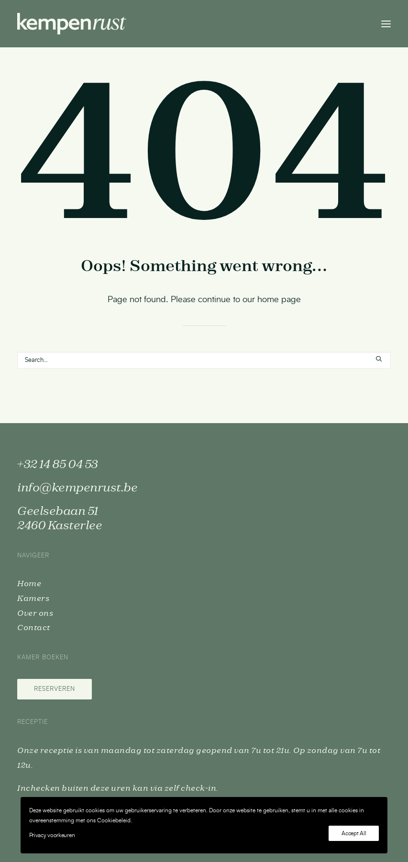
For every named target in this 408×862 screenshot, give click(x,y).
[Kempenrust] (71, 23)
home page (279, 299)
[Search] (204, 360)
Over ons (35, 613)
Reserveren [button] (54, 689)
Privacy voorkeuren (52, 835)
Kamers (33, 598)
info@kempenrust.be (77, 488)
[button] (386, 23)
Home (29, 584)
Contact (33, 628)
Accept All (354, 833)
